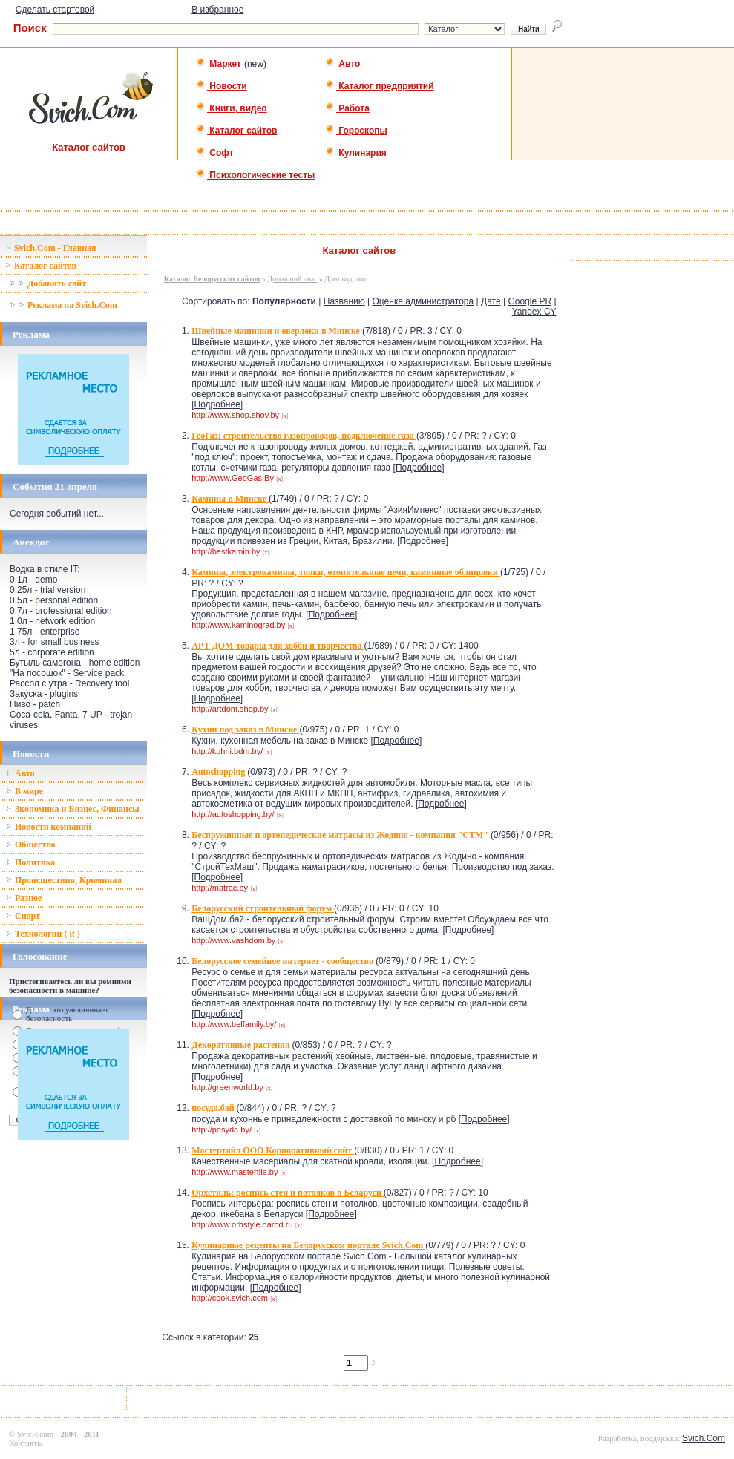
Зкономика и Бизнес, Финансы (73, 809)
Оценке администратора (423, 301)
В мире (24, 791)
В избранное (217, 9)
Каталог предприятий (379, 86)
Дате (491, 301)
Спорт (23, 916)
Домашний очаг (292, 279)
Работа (347, 108)
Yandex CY (534, 311)
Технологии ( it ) (43, 933)
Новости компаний (48, 827)
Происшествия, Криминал (64, 880)
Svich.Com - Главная (50, 248)
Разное (24, 898)
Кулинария (356, 153)
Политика (30, 862)
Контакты (25, 1442)
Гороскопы (356, 130)
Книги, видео (231, 108)
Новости (221, 86)
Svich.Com (703, 1438)
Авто (342, 64)
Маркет (218, 64)
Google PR (529, 301)
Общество (31, 844)
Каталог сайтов (236, 130)
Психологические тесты (255, 175)
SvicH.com (35, 1433)
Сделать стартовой (55, 9)
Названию (344, 301)
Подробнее (217, 404)
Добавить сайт (48, 283)
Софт (215, 153)
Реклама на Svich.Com (63, 305)
